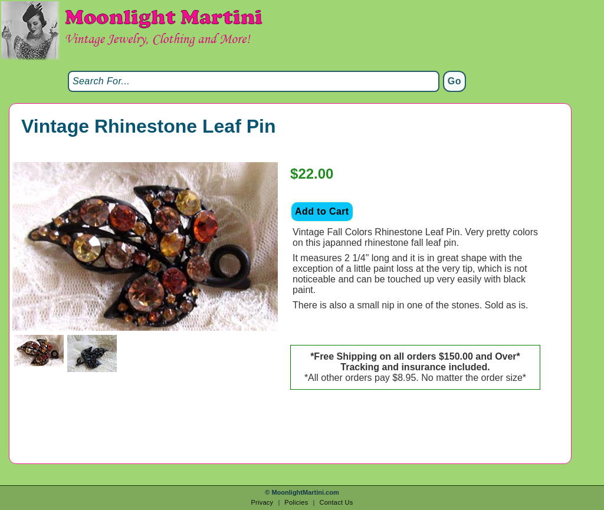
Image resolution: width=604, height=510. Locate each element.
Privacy (262, 502)
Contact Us (336, 502)
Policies (296, 502)
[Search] (253, 81)
